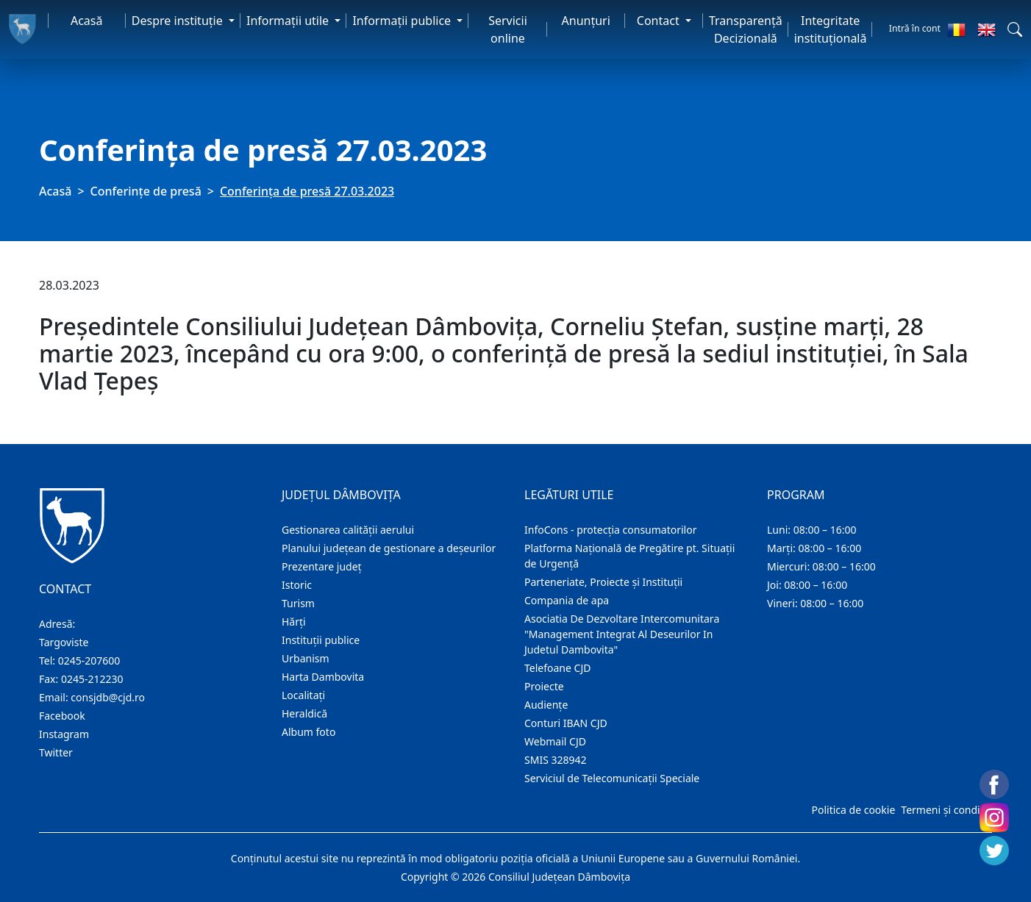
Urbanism (305, 658)
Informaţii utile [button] (289, 20)
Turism (298, 603)
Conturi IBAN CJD (565, 723)
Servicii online (507, 29)
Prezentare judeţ (322, 566)
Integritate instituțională (830, 29)
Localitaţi (303, 695)
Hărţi (294, 622)
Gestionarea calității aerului (348, 530)
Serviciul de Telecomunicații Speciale (611, 778)
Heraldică (304, 713)
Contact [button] (659, 20)
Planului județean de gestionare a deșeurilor (389, 548)
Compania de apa (566, 600)
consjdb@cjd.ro (108, 697)
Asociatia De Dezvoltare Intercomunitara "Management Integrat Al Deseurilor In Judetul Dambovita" (621, 634)
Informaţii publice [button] (403, 20)
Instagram (64, 734)
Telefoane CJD (557, 668)
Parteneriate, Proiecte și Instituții (603, 582)
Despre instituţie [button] (179, 20)
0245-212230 (92, 679)
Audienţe (546, 705)
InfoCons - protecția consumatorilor (610, 530)
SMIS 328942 (555, 760)
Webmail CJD (555, 741)
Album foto (308, 732)
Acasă (87, 20)
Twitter (56, 752)
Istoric (297, 585)
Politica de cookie (853, 810)
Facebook (62, 716)
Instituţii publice (321, 640)
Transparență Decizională (745, 29)
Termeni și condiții (945, 810)
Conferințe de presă (145, 191)
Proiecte (544, 686)
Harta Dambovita (323, 677)
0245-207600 (89, 660)
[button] (1014, 29)
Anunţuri (586, 20)
